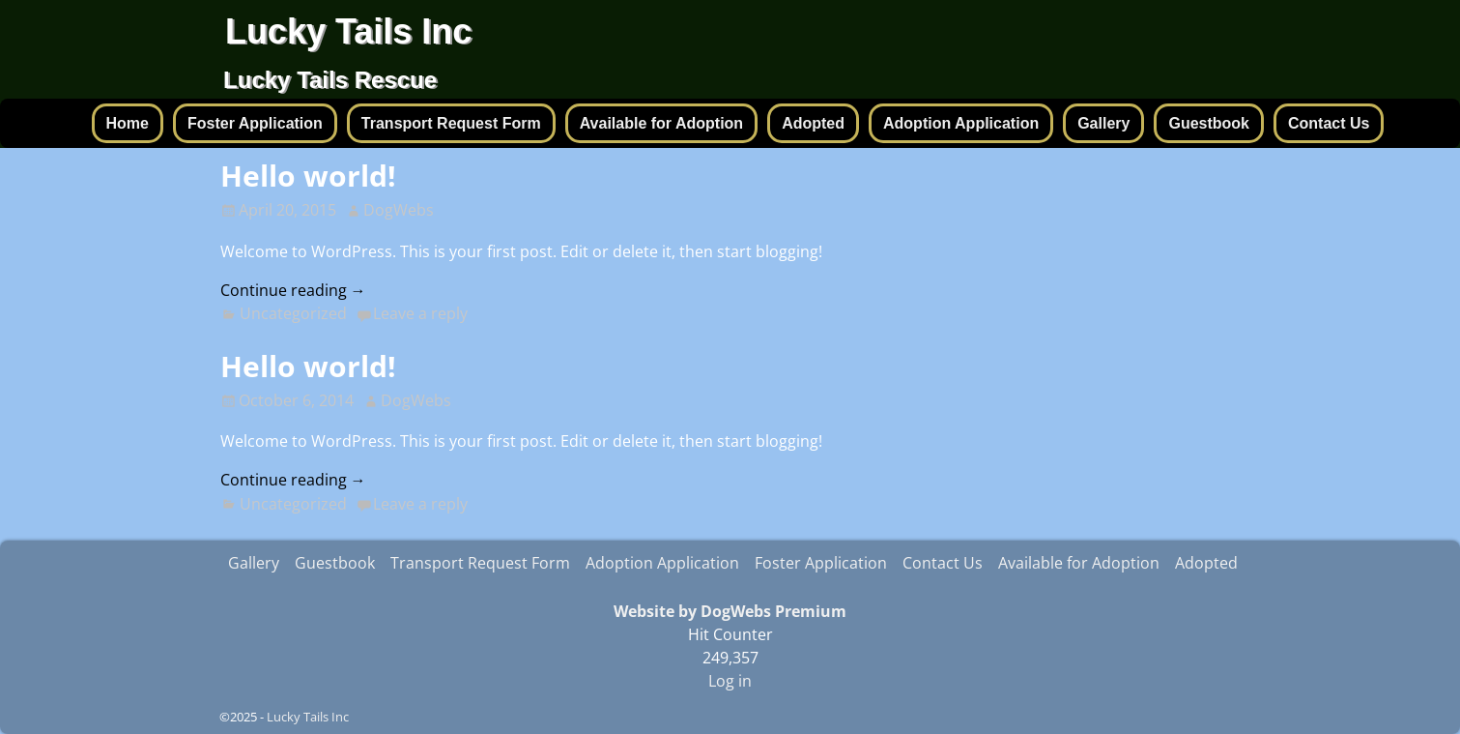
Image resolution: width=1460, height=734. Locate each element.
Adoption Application (961, 123)
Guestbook (1208, 123)
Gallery (1103, 123)
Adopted (813, 123)
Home (127, 123)
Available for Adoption (661, 123)
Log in (730, 680)
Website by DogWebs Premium (730, 611)
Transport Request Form (451, 123)
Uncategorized (293, 313)
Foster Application (255, 123)
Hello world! (308, 175)
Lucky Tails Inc (348, 31)
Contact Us (1328, 123)
